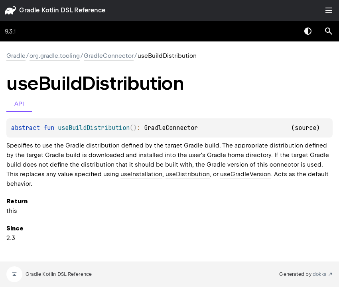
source (305, 128)
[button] (328, 31)
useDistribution (188, 174)
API (19, 103)
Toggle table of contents (328, 10)
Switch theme (308, 31)
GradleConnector (109, 55)
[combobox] (287, 31)
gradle (29, 10)
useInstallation (141, 174)
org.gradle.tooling (55, 55)
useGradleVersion (245, 174)
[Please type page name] (328, 31)
